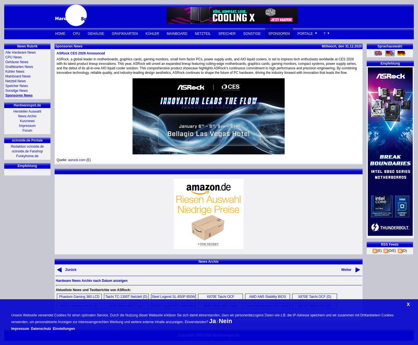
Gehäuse (96, 34)
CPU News (13, 57)
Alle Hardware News (20, 52)
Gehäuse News (16, 62)
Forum (27, 130)
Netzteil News (15, 81)
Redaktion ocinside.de (27, 146)
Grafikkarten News (19, 67)
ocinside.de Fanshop (27, 151)
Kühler (152, 34)
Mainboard (177, 34)
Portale (305, 34)
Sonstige (252, 34)
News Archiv (27, 116)
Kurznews (27, 121)
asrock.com (76, 160)
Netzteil (203, 34)
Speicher (227, 34)
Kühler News (14, 72)
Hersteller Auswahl (27, 111)
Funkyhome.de (27, 156)
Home (60, 34)
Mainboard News (18, 76)
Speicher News (16, 86)
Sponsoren (279, 34)
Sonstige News (16, 91)
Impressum (27, 126)
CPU (76, 34)
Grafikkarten (125, 34)
